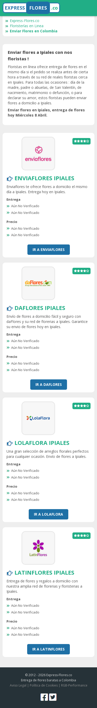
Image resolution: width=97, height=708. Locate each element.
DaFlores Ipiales (39, 308)
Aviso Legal (18, 685)
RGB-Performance (74, 685)
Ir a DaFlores (48, 384)
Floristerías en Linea (24, 25)
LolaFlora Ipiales (41, 442)
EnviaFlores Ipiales (44, 178)
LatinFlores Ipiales (44, 572)
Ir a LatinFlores (48, 649)
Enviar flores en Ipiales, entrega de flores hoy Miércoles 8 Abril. (46, 112)
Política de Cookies (44, 685)
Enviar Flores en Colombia (31, 30)
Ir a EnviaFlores (49, 249)
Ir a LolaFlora (48, 514)
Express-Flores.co (22, 20)
